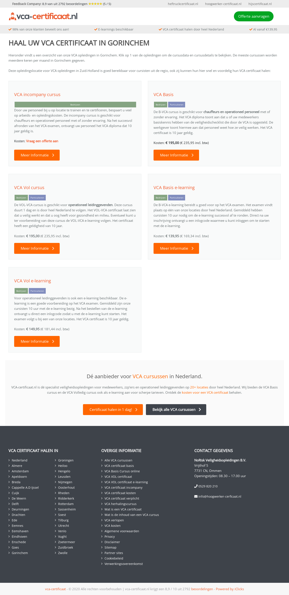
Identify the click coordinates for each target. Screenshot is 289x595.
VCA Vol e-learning (32, 281)
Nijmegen (65, 482)
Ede (14, 520)
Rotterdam (66, 504)
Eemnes (17, 526)
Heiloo (62, 466)
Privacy (110, 536)
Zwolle (63, 553)
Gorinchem (20, 553)
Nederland (19, 460)
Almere (17, 466)
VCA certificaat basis (119, 466)
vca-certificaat (55, 589)
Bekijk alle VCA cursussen (173, 409)
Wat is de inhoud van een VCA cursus (132, 515)
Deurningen (20, 509)
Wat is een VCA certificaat (123, 509)
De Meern (19, 498)
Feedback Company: (26, 4)
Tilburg (63, 520)
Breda (16, 482)
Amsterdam (20, 471)
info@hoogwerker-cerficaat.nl (219, 496)
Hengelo (64, 471)
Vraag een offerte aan (42, 141)
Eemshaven (20, 531)
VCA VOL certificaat (118, 477)
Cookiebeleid (114, 558)
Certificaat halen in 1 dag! (111, 409)
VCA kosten (113, 526)
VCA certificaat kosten (120, 493)
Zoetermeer (66, 542)
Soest (62, 515)
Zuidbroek (65, 547)
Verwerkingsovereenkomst (124, 564)
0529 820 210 (208, 486)
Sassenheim (67, 509)
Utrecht (63, 526)
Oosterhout (66, 487)
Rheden (63, 493)
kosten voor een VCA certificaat (205, 392)
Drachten (18, 515)
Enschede (19, 542)
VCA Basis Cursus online (122, 471)
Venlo (62, 531)
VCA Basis (164, 94)
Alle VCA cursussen (118, 460)
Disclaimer (112, 542)
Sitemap (111, 547)
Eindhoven (19, 536)
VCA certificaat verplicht (122, 498)
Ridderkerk (66, 498)
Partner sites (114, 553)
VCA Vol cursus (29, 187)
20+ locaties (199, 387)
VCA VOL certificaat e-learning (126, 482)
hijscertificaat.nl (260, 4)
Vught (62, 536)
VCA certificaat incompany (123, 487)
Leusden (64, 477)
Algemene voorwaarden (122, 531)
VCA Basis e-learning (174, 187)
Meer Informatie (35, 155)
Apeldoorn (19, 477)
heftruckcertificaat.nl (183, 4)
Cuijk (15, 493)
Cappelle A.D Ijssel (25, 487)
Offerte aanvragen (253, 16)
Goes (15, 547)
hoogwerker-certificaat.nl (223, 4)
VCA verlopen (114, 520)
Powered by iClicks (230, 589)
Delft (15, 504)
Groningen (66, 460)
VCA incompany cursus (37, 94)
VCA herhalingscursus (121, 504)
